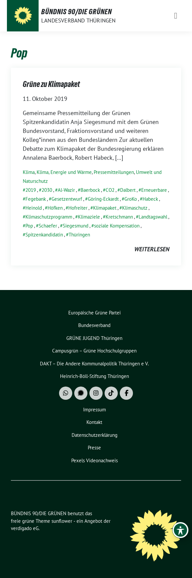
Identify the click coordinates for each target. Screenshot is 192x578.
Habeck (150, 199)
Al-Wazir (66, 190)
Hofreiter (77, 208)
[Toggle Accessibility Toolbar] (180, 530)
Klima (29, 172)
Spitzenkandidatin (44, 234)
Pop (29, 226)
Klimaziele (89, 217)
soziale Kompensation (117, 226)
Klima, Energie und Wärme (64, 172)
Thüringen (79, 234)
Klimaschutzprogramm (48, 217)
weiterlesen (151, 249)
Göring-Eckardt (103, 199)
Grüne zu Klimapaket (51, 84)
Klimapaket (104, 208)
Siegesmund (75, 226)
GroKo (130, 199)
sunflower (61, 521)
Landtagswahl (153, 217)
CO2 (110, 190)
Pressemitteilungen (114, 172)
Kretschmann (119, 217)
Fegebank (35, 199)
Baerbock (90, 190)
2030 (47, 190)
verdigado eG (25, 528)
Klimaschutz (134, 208)
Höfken (55, 208)
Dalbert (128, 190)
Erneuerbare (154, 190)
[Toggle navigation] (175, 15)
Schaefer (48, 226)
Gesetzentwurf (66, 199)
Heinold (33, 208)
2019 (30, 190)
